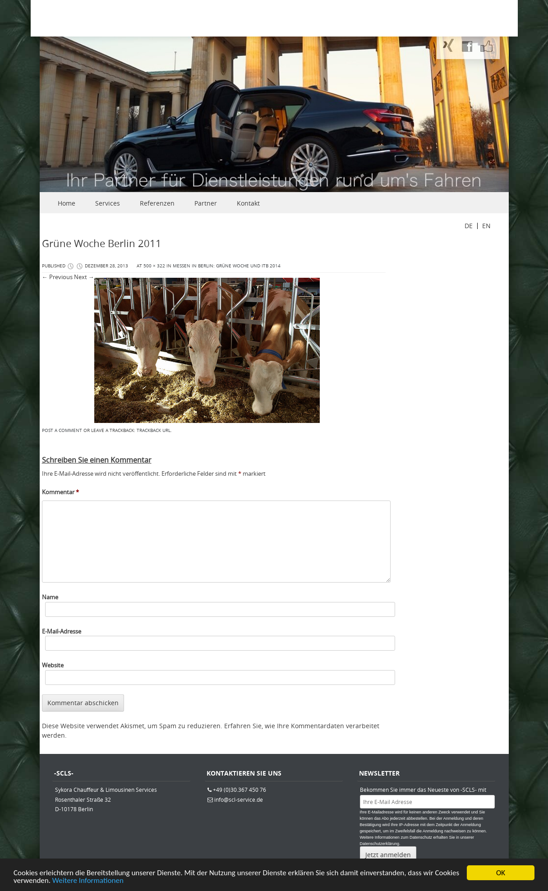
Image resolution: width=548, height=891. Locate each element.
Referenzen (157, 203)
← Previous (57, 277)
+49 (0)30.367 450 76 (239, 789)
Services (107, 203)
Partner (205, 203)
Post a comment (62, 430)
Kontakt (248, 203)
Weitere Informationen (88, 881)
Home (66, 203)
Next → (84, 277)
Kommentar (60, 492)
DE (469, 225)
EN (486, 225)
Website (53, 665)
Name (50, 597)
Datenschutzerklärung (380, 843)
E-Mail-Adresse (61, 631)
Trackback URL (153, 430)
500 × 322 (154, 266)
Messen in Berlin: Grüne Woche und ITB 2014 (227, 266)
